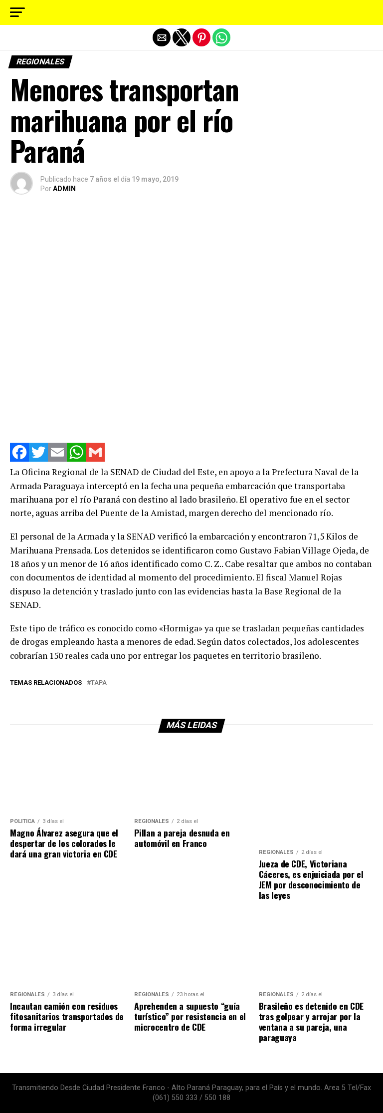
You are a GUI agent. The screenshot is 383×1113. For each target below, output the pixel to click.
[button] (17, 12)
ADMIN (64, 189)
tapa (99, 683)
